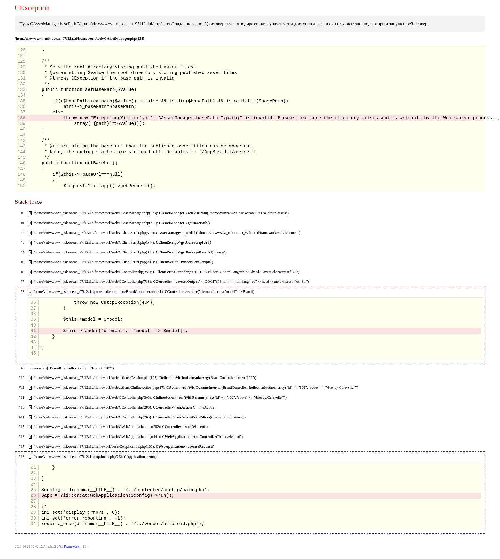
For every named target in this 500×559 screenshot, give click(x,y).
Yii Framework (69, 546)
